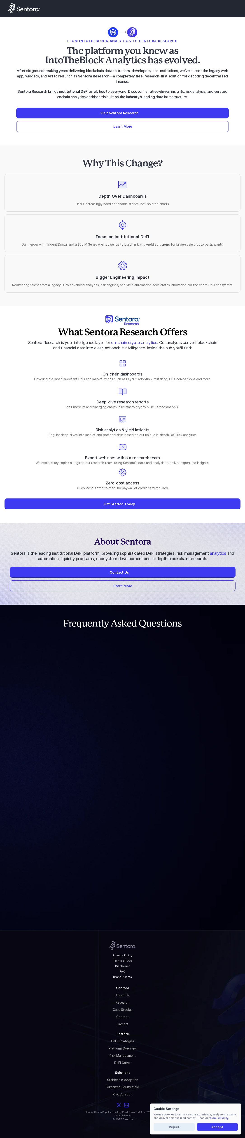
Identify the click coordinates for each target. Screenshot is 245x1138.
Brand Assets (122, 977)
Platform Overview (123, 1048)
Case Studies (122, 1009)
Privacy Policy (122, 955)
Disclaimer (122, 966)
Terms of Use (122, 960)
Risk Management (123, 1055)
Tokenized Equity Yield (122, 1087)
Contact (122, 1017)
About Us (122, 995)
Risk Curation (122, 1094)
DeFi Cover (122, 1063)
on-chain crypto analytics (134, 342)
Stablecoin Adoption (122, 1080)
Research (122, 1002)
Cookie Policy (219, 1117)
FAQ (122, 971)
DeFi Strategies (122, 1041)
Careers (122, 1024)
